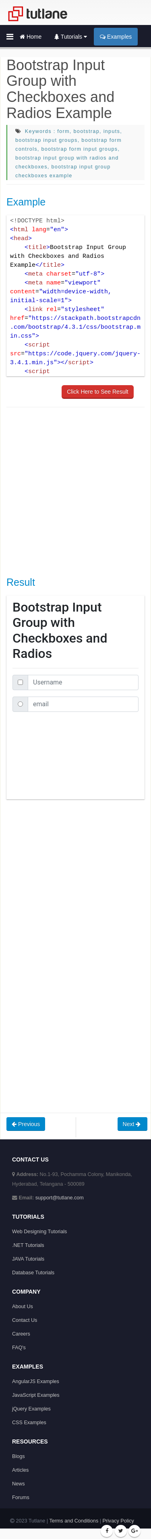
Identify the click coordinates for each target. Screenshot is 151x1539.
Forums (20, 1497)
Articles (20, 1470)
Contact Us (24, 1320)
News (18, 1484)
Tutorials (70, 36)
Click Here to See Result (97, 391)
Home (30, 36)
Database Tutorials (33, 1273)
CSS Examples (29, 1422)
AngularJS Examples (35, 1381)
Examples (116, 36)
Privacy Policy (118, 1521)
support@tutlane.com (59, 1198)
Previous (26, 1124)
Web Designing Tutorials (39, 1231)
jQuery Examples (31, 1409)
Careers (21, 1334)
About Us (22, 1306)
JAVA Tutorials (28, 1259)
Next (133, 1124)
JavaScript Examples (36, 1395)
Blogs (18, 1456)
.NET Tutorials (28, 1245)
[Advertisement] (75, 490)
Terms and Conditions (73, 1521)
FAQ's (19, 1347)
